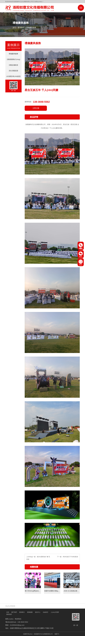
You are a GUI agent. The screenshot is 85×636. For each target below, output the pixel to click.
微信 (81, 254)
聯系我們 (9, 614)
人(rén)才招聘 (55, 612)
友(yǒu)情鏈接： (11, 606)
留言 (81, 263)
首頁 (14, 27)
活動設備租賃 (13, 65)
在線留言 (45, 612)
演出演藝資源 (13, 71)
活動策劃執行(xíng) (13, 59)
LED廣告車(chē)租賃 (13, 76)
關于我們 (14, 612)
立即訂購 (36, 108)
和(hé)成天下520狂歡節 (70, 556)
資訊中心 (37, 612)
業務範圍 (30, 612)
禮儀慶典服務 (31, 27)
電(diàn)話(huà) (81, 246)
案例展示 (21, 27)
